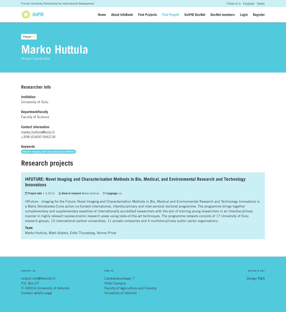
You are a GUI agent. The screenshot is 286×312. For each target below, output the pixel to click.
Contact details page (36, 293)
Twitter (261, 3)
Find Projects (147, 14)
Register (259, 14)
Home (102, 14)
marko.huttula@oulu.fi (38, 132)
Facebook (248, 3)
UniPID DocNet (194, 14)
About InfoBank (122, 14)
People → (29, 36)
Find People (170, 14)
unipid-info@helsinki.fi (38, 278)
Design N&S (256, 278)
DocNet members (223, 14)
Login (244, 14)
